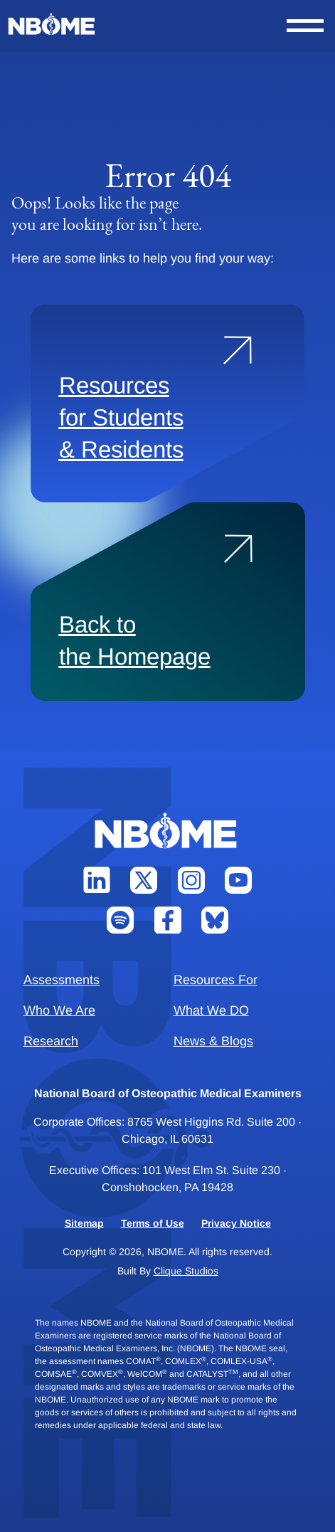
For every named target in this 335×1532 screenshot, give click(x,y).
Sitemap (84, 1223)
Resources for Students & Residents (121, 417)
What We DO (211, 1010)
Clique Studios (186, 1271)
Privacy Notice (236, 1223)
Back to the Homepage (135, 640)
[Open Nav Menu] (305, 25)
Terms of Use (152, 1223)
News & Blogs (213, 1041)
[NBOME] (52, 25)
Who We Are (59, 1010)
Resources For (215, 980)
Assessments (61, 980)
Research (50, 1041)
